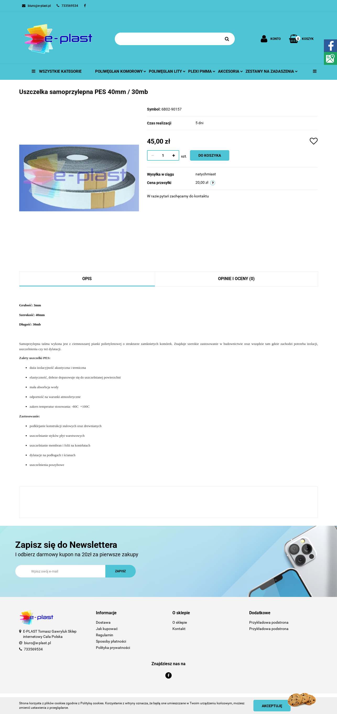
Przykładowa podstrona (269, 622)
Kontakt (179, 629)
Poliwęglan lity (167, 71)
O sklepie (179, 622)
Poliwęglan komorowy (120, 71)
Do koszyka (209, 155)
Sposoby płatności (111, 641)
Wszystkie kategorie (56, 71)
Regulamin (104, 635)
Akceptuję (272, 706)
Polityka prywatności (113, 647)
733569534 (33, 649)
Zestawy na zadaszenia (272, 71)
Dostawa (103, 622)
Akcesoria (230, 71)
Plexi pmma (201, 71)
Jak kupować (107, 629)
